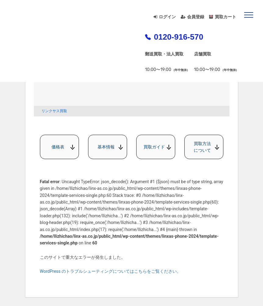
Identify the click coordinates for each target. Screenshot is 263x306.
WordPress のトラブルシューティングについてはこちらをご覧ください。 (110, 271)
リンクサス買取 (54, 111)
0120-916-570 (174, 36)
